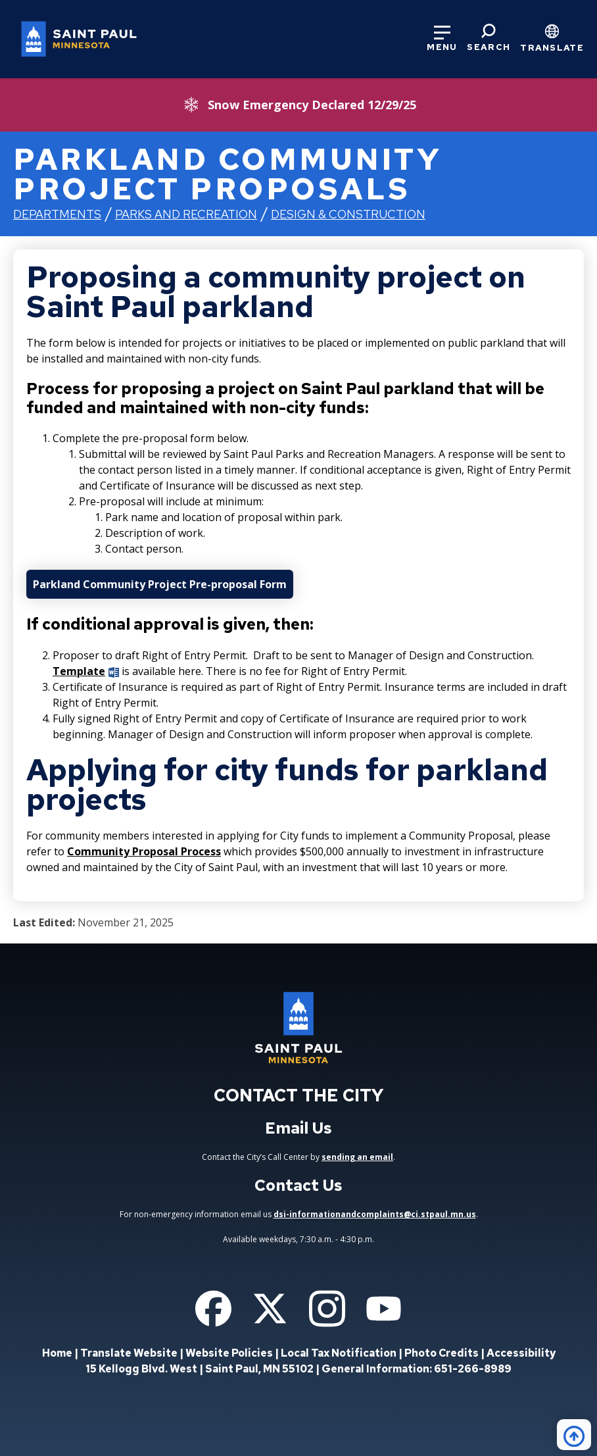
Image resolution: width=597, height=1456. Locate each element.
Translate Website (129, 1353)
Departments (57, 214)
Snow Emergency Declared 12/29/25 (312, 105)
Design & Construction (348, 214)
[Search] (488, 38)
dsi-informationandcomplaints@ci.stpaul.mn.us (375, 1214)
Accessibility (521, 1353)
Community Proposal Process (144, 851)
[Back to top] (574, 1434)
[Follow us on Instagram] (327, 1308)
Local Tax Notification (338, 1353)
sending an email (357, 1157)
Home (57, 1353)
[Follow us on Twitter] (270, 1308)
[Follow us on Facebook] (213, 1308)
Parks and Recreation (186, 214)
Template (79, 671)
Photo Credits (441, 1353)
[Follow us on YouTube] (384, 1308)
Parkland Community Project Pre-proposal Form (160, 584)
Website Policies (229, 1353)
